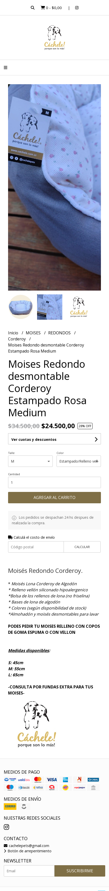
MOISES (34, 333)
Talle (11, 453)
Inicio (13, 333)
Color (60, 453)
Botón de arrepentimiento (27, 851)
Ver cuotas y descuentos (34, 439)
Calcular (82, 547)
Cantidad (14, 474)
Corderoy (17, 339)
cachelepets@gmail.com (26, 845)
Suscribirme (80, 871)
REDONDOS (60, 333)
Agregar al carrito (54, 497)
